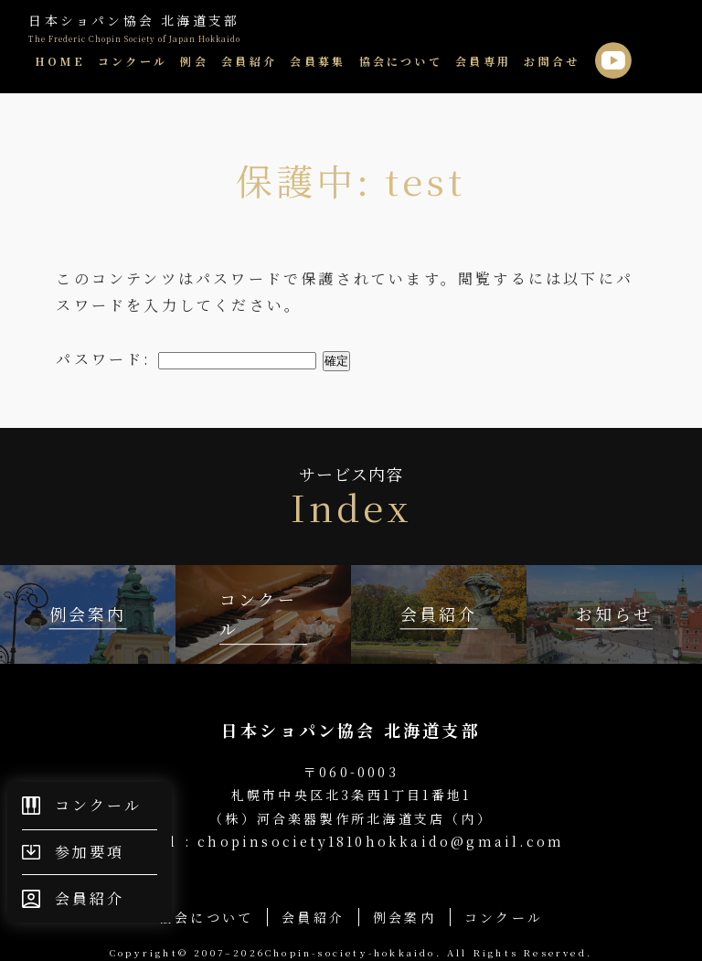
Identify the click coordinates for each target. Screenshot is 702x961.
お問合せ (552, 61)
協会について (400, 61)
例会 (193, 61)
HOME (60, 61)
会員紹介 (249, 61)
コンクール (132, 61)
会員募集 (318, 61)
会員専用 (483, 61)
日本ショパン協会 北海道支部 (134, 28)
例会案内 (404, 917)
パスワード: (185, 358)
